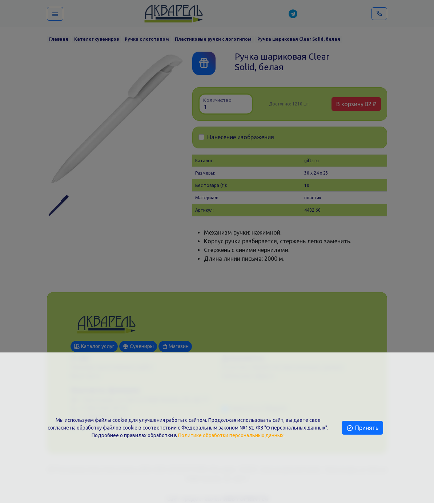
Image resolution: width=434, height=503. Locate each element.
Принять (362, 427)
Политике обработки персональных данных (231, 435)
